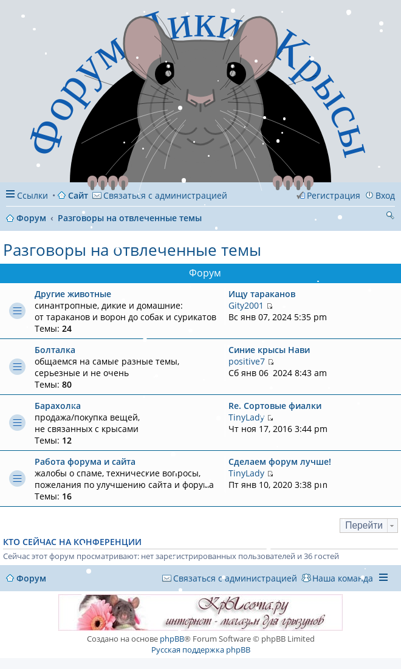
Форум (31, 578)
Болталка (55, 349)
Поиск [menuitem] (390, 217)
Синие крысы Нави (269, 349)
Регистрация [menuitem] (333, 195)
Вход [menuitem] (385, 195)
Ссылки (32, 195)
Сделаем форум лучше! (279, 461)
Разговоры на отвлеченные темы (132, 250)
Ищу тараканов (261, 294)
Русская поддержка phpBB (200, 649)
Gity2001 (246, 305)
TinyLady (246, 417)
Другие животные (73, 294)
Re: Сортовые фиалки (274, 405)
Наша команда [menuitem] (342, 578)
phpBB (172, 638)
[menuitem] (159, 195)
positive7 (246, 361)
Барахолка (58, 405)
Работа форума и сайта (85, 461)
